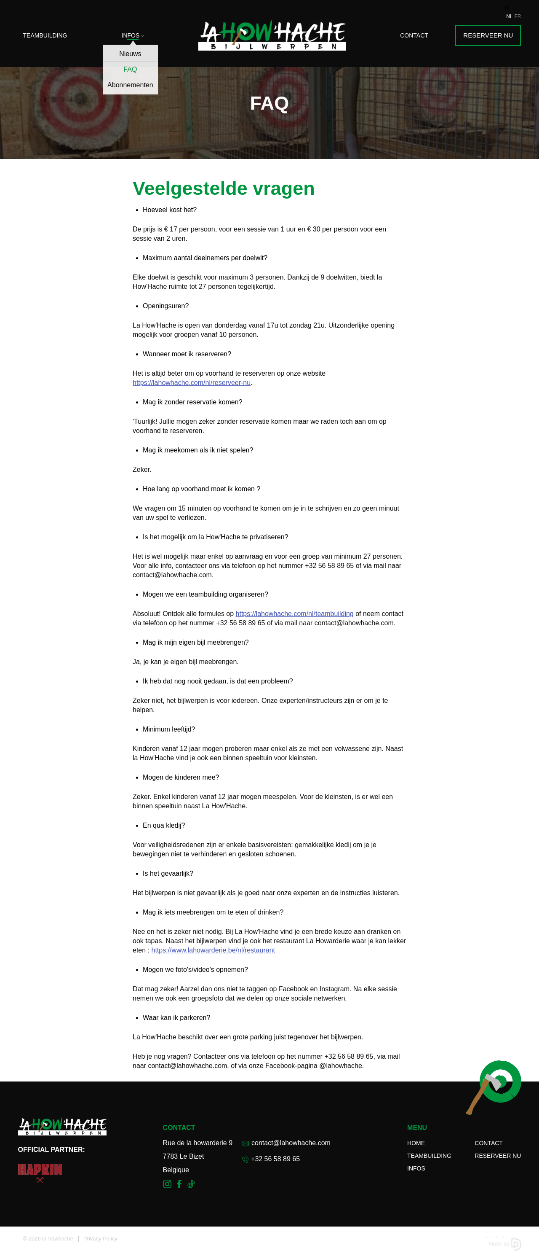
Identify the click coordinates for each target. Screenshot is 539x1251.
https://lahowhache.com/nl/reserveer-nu (192, 382)
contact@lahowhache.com (286, 1142)
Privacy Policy (100, 1238)
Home (416, 1143)
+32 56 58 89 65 (271, 1159)
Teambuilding (45, 35)
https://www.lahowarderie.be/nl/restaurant (213, 950)
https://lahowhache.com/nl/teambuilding (295, 613)
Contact (414, 35)
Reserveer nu (488, 35)
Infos (133, 35)
